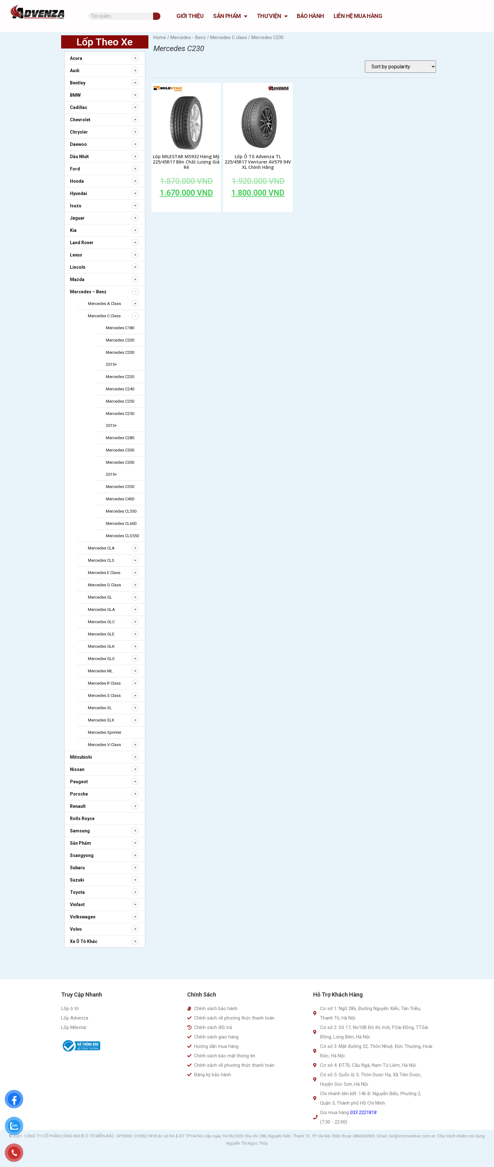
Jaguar (77, 218)
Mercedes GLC (101, 621)
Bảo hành (310, 16)
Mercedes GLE (101, 634)
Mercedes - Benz (188, 37)
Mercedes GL (100, 597)
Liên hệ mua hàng (358, 16)
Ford (75, 168)
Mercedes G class (104, 585)
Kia (73, 230)
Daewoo (78, 144)
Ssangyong (82, 855)
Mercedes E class (104, 572)
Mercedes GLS (101, 658)
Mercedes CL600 (121, 523)
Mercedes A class (104, 303)
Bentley (77, 82)
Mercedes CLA (101, 548)
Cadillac (78, 107)
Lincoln (77, 267)
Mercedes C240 (120, 389)
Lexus (76, 254)
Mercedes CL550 (121, 511)
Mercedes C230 (120, 376)
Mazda (77, 279)
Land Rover (82, 242)
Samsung (80, 830)
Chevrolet (80, 119)
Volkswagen (82, 916)
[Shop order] (400, 66)
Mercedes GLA (101, 609)
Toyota (77, 892)
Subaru (77, 867)
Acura (76, 58)
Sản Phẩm (230, 16)
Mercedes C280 (120, 437)
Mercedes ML (100, 671)
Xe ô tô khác (83, 941)
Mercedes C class (104, 315)
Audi (74, 70)
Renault (78, 806)
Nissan (77, 769)
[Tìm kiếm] (156, 16)
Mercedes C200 (120, 340)
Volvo (76, 929)
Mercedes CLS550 (122, 535)
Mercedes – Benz (88, 291)
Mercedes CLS (101, 560)
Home (159, 37)
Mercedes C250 (120, 401)
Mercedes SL (100, 707)
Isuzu (75, 205)
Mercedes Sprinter (104, 732)
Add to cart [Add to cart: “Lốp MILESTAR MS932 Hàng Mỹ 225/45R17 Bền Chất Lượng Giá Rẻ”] (186, 207)
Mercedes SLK (101, 720)
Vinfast (77, 904)
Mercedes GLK (101, 646)
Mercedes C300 (120, 450)
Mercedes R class (104, 683)
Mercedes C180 (120, 327)
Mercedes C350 (120, 486)
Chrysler (79, 132)
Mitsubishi (81, 757)
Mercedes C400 (120, 499)
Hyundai (78, 193)
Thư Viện (272, 16)
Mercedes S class (104, 695)
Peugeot (79, 781)
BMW (75, 95)
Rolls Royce (82, 818)
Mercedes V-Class (104, 744)
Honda (77, 181)
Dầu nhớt (79, 156)
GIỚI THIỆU (190, 16)
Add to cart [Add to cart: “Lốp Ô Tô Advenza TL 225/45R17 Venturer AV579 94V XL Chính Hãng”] (258, 207)
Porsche (79, 793)
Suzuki (77, 879)
